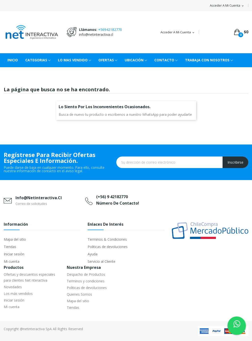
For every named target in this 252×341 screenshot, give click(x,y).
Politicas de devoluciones (108, 246)
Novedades (13, 287)
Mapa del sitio (15, 239)
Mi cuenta (11, 261)
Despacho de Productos (86, 274)
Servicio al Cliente (101, 261)
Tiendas (10, 246)
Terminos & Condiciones (107, 239)
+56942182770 (110, 29)
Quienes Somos (79, 294)
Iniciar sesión (14, 254)
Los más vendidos (18, 293)
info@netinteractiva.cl (96, 34)
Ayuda (92, 254)
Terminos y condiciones (86, 281)
